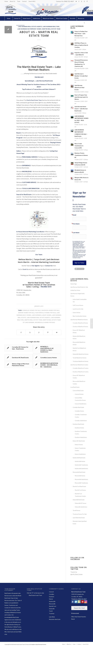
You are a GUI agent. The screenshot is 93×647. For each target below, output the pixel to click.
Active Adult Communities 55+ (80, 301)
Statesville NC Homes (80, 503)
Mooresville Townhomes (81, 483)
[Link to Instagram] (84, 1)
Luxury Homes (76, 312)
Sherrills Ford (52, 606)
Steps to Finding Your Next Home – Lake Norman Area (81, 33)
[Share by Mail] (56, 332)
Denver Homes (79, 444)
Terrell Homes (76, 510)
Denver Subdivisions (80, 454)
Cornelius (51, 594)
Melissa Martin (25, 259)
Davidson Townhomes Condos (81, 432)
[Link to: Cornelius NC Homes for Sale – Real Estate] (19, 348)
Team (18, 1)
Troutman (51, 613)
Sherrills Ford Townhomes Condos (80, 495)
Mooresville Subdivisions (81, 479)
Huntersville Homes (80, 461)
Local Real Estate (74, 387)
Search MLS (32, 1)
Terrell (50, 611)
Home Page (73, 284)
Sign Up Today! (79, 263)
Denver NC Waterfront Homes (79, 331)
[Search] (84, 23)
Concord (51, 592)
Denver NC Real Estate (79, 441)
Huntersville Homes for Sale (45, 313)
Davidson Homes (79, 428)
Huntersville (52, 601)
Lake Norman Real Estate (44, 81)
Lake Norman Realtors (51, 26)
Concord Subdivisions (80, 404)
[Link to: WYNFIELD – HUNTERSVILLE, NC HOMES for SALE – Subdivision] (47, 349)
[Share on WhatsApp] (39, 332)
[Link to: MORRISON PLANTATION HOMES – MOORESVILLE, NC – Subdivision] (47, 365)
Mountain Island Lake (54, 619)
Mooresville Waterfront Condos (79, 382)
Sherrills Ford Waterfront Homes (79, 349)
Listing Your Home (75, 290)
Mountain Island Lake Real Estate (80, 522)
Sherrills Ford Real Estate (79, 486)
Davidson (51, 596)
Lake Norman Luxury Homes (41, 315)
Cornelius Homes (79, 411)
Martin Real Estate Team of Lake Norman (13, 598)
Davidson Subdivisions (81, 437)
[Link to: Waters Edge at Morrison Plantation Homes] (19, 364)
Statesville (51, 608)
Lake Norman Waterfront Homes (29, 29)
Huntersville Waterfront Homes (79, 337)
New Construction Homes (79, 316)
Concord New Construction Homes (80, 399)
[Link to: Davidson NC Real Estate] (19, 357)
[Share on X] (30, 332)
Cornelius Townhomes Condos (81, 416)
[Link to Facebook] (79, 1)
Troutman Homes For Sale (80, 514)
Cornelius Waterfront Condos (80, 368)
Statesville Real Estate (78, 499)
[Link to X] (81, 1)
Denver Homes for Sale (26, 313)
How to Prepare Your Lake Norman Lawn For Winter (81, 97)
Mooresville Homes (80, 475)
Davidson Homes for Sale (50, 310)
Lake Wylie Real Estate (79, 517)
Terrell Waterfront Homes (79, 358)
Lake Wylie (52, 617)
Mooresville (52, 604)
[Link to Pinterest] (87, 1)
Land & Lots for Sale (78, 309)
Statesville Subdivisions (81, 507)
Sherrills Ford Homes (80, 490)
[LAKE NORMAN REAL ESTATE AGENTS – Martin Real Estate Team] (91, 323)
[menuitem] (7, 1)
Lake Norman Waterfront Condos (79, 364)
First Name (76, 224)
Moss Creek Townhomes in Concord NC (79, 146)
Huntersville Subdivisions (81, 468)
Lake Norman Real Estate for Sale (79, 287)
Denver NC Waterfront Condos (79, 377)
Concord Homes (79, 394)
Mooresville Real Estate (79, 472)
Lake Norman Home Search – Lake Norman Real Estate (81, 109)
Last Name (76, 232)
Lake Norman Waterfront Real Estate (79, 87)
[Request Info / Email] (79, 608)
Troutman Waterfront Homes (80, 361)
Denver (51, 599)
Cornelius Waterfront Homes (80, 323)
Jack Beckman (53, 259)
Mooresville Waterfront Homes (79, 343)
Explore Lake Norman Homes (39, 644)
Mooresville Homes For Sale (45, 322)
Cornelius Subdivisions (81, 420)
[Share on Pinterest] (47, 332)
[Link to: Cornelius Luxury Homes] (47, 357)
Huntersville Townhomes (81, 465)
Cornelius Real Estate (78, 407)
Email (74, 215)
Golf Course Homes (78, 305)
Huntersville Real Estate (79, 457)
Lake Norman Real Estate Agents (30, 26)
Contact (24, 1)
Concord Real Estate (78, 390)
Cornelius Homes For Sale (31, 310)
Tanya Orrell (39, 259)
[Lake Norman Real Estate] (10, 9)
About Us (12, 1)
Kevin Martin (23, 262)
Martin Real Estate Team (51, 29)
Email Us (25, 269)
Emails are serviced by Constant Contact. (78, 257)
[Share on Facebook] (21, 332)
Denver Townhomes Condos (80, 449)
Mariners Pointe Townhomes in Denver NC (81, 155)
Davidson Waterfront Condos (80, 372)
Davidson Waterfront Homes (80, 326)
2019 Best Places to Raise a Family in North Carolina (81, 45)
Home (6, 1)
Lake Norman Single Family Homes (77, 295)
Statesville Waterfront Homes (80, 354)
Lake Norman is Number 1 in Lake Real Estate (81, 76)
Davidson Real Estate (78, 424)
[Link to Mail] (76, 1)
